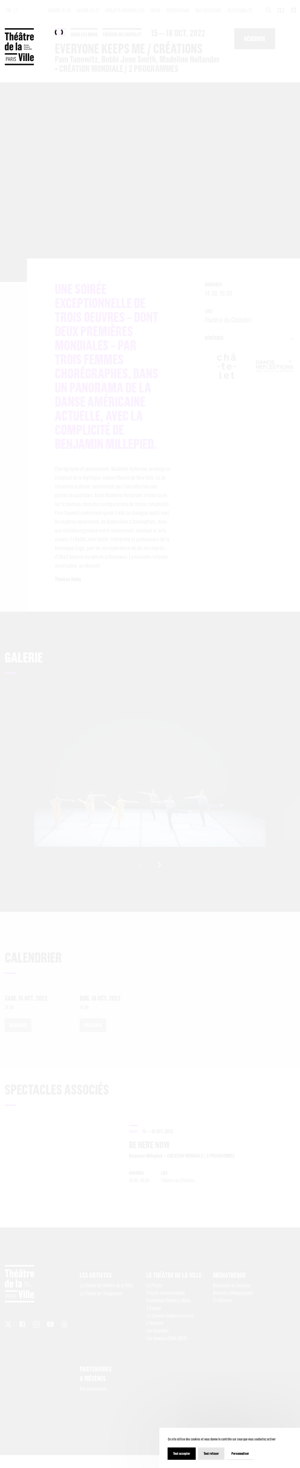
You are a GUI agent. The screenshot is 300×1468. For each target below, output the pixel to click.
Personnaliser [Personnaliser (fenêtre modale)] (240, 1453)
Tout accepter (181, 1453)
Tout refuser (211, 1453)
